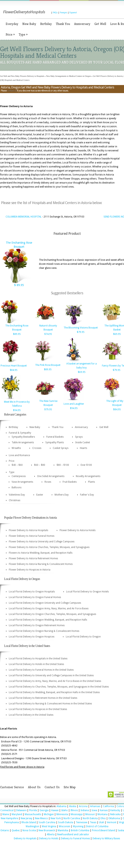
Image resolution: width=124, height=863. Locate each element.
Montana (103, 814)
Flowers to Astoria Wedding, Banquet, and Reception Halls (40, 552)
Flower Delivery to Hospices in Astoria (29, 569)
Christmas (14, 500)
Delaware (21, 810)
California (108, 806)
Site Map (70, 787)
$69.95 (117, 334)
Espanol (73, 12)
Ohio (103, 818)
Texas (93, 822)
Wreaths (16, 448)
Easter (39, 494)
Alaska (72, 806)
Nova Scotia (29, 830)
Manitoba (63, 830)
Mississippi (77, 814)
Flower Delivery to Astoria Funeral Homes (31, 536)
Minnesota (62, 814)
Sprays (79, 436)
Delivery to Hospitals (25, 838)
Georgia (44, 810)
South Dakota (65, 822)
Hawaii (55, 810)
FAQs (55, 12)
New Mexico (41, 818)
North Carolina (71, 818)
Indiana (84, 810)
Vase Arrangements (22, 481)
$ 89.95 (19, 285)
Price (10, 34)
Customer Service (12, 787)
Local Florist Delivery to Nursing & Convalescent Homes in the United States (50, 703)
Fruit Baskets (70, 481)
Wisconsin (64, 826)
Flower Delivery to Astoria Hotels (78, 530)
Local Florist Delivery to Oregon (83, 636)
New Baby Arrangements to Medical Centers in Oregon (68, 76)
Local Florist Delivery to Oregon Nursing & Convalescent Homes (44, 631)
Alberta (51, 834)
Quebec (16, 830)
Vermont (111, 822)
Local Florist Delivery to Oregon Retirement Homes (37, 625)
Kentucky (115, 810)
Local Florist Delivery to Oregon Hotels (87, 591)
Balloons (16, 487)
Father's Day (87, 494)
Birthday (46, 24)
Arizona (83, 806)
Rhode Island (28, 822)
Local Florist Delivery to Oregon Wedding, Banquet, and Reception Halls (48, 619)
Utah (101, 822)
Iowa (94, 810)
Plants (91, 481)
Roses (48, 481)
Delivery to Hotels (48, 838)
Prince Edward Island (103, 830)
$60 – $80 (39, 465)
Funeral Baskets (55, 436)
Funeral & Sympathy (20, 432)
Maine (5, 814)
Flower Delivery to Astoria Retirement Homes (33, 558)
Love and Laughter (74, 403)
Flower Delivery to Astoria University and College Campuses (41, 541)
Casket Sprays (60, 448)
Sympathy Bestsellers (23, 436)
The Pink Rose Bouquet (47, 365)
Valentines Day (17, 494)
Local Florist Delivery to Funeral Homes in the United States (41, 669)
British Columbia (80, 830)
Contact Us (52, 787)
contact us (12, 90)
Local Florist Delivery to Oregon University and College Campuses (45, 602)
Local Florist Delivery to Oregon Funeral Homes (35, 597)
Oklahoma (114, 818)
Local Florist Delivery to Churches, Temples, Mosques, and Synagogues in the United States (59, 686)
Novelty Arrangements (88, 476)
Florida (33, 810)
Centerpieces (19, 476)
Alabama (61, 806)
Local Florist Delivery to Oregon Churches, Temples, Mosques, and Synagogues (52, 614)
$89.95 (17, 334)
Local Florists (8, 728)
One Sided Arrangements (50, 476)
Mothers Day (62, 494)
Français (63, 12)
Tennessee (81, 822)
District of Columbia (97, 826)
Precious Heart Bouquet (14, 365)
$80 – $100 (63, 465)
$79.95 (80, 332)
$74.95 (48, 334)
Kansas (104, 810)
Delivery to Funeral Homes (75, 838)
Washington (32, 826)
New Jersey (26, 818)
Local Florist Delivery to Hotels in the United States (36, 664)
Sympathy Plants (54, 442)
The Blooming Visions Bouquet (81, 327)
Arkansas (95, 806)
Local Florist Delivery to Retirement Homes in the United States (43, 698)
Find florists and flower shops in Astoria (22, 767)
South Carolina (47, 822)
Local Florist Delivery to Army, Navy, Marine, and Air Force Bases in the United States (55, 681)
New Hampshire (9, 818)
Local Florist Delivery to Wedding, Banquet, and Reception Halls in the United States (54, 692)
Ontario (4, 830)
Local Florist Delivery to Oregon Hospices (31, 636)
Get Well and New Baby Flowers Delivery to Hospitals (22, 76)
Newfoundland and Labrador (73, 834)
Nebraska (115, 814)
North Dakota (90, 818)
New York (56, 818)
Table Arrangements (23, 442)
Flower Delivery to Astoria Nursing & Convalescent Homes (41, 564)
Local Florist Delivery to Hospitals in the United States (38, 658)
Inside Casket (82, 442)
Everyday (12, 24)
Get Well (100, 24)
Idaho (64, 810)
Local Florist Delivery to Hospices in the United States (38, 709)
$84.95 (13, 370)
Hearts (83, 448)
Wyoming (78, 826)
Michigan (49, 814)
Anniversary (82, 24)
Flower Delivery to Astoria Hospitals (28, 530)
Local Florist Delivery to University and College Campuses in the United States (51, 675)
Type (23, 34)
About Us (34, 787)
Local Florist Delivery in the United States (31, 714)
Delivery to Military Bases (106, 838)
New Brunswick (47, 830)
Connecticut (7, 810)
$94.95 (17, 410)
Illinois (74, 810)
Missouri (90, 814)
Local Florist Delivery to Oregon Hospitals (32, 591)
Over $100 (86, 465)
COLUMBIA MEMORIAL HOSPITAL (24, 216)
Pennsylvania (11, 822)
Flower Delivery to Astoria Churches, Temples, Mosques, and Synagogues (49, 547)
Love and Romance (19, 455)
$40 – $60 (17, 465)
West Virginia (49, 826)
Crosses (36, 448)
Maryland (17, 814)
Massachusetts (33, 814)
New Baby (29, 24)
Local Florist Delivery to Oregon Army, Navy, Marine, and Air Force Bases (48, 608)
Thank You (63, 24)
